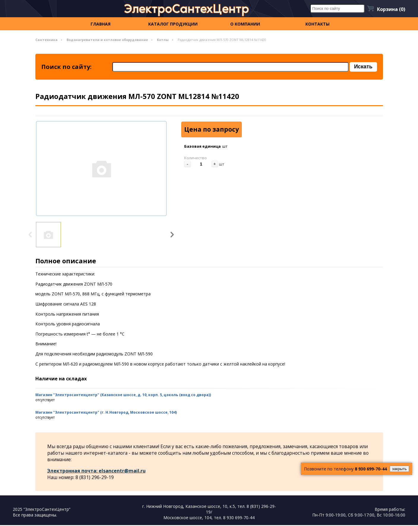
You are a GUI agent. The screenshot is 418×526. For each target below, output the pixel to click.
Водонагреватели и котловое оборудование (107, 39)
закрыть (399, 469)
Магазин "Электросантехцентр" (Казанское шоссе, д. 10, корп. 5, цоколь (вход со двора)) (123, 395)
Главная (101, 24)
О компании (245, 24)
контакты (317, 24)
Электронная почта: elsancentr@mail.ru (96, 471)
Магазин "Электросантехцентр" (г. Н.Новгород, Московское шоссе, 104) (106, 412)
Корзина (391, 9)
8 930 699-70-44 (371, 469)
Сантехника (46, 39)
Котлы (163, 39)
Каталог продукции (173, 24)
